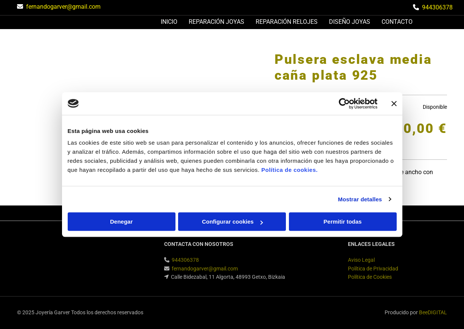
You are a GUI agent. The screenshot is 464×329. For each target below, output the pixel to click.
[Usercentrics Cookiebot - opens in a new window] (344, 103)
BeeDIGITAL (433, 312)
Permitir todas (343, 221)
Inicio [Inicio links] (169, 21)
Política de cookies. (289, 170)
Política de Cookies (370, 277)
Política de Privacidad (373, 269)
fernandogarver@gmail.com (63, 6)
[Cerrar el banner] (394, 103)
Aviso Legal (361, 260)
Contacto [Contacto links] (397, 21)
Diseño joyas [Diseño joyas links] (349, 21)
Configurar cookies (232, 221)
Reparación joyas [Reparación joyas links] (216, 21)
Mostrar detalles (360, 199)
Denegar (121, 221)
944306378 (437, 7)
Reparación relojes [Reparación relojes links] (287, 21)
